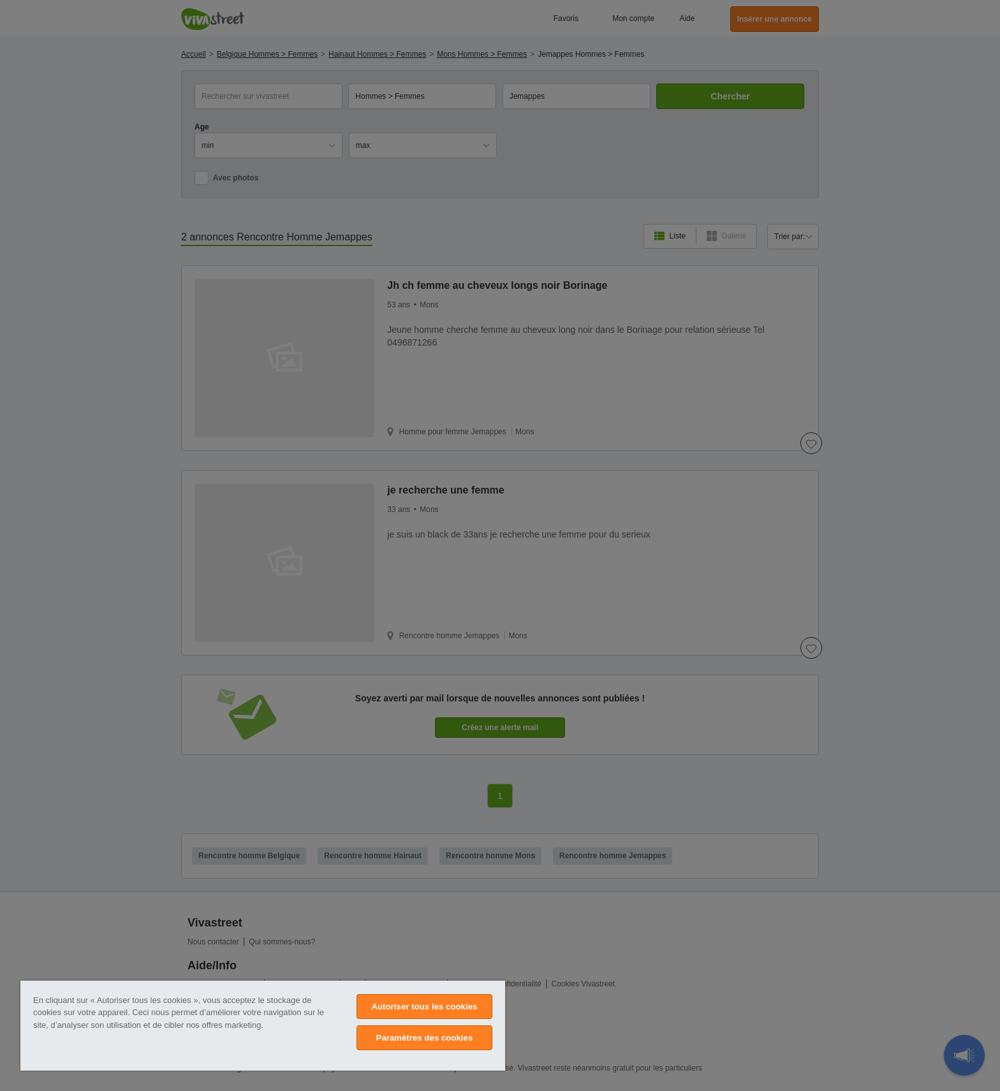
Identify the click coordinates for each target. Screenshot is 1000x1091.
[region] (262, 1026)
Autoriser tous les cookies (424, 1006)
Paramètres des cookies (424, 1038)
